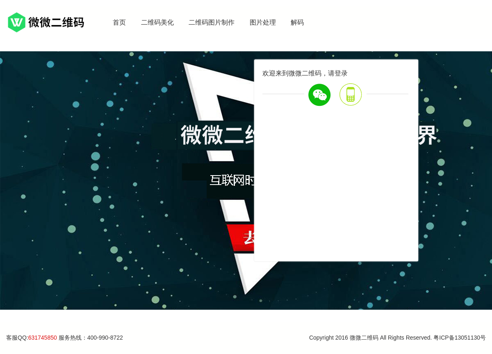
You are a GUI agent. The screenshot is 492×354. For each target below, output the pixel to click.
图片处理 (263, 22)
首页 (119, 22)
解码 (297, 22)
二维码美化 (157, 22)
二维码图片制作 (212, 22)
